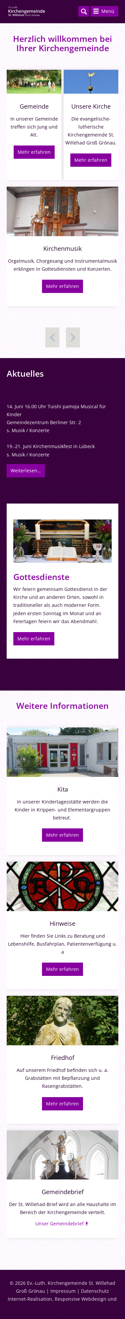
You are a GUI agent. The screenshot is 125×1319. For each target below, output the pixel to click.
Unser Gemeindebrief (59, 1223)
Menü (107, 11)
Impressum (63, 1291)
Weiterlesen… (26, 470)
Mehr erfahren (34, 152)
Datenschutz (95, 1291)
